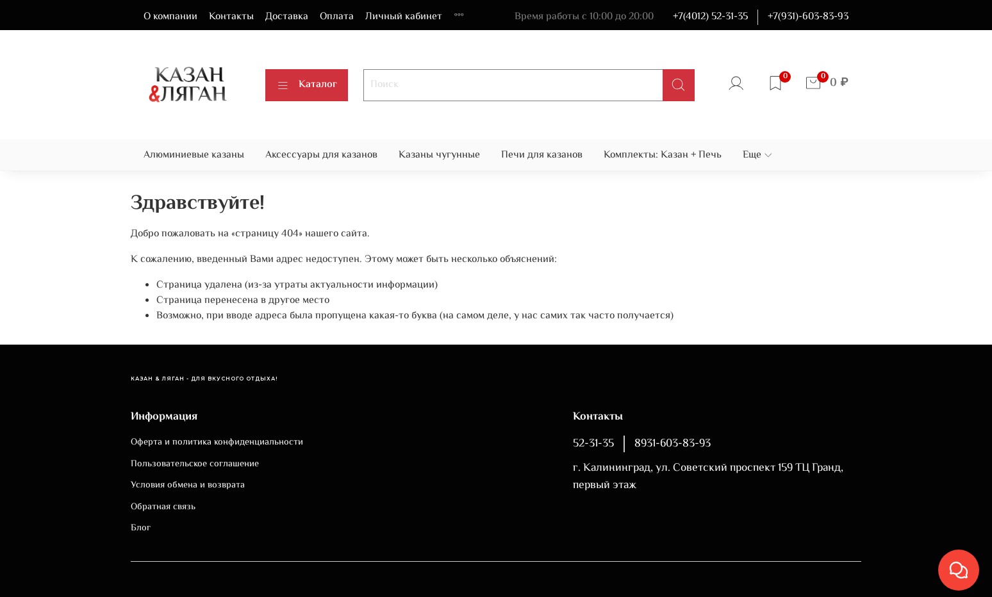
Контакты (231, 17)
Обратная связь (163, 507)
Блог (141, 528)
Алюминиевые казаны (194, 155)
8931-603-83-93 (672, 444)
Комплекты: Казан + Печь (663, 155)
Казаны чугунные (439, 155)
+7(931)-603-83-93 (808, 17)
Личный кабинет (403, 17)
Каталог (306, 85)
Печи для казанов (542, 155)
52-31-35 (593, 444)
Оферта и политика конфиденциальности (217, 443)
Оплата (337, 17)
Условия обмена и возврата (188, 485)
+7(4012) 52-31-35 (710, 17)
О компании (170, 17)
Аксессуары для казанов (321, 155)
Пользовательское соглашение (195, 464)
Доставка (286, 17)
